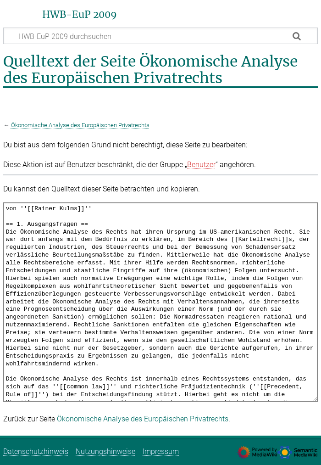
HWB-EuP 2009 (79, 15)
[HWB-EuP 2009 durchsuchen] (160, 36)
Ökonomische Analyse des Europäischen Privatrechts (80, 125)
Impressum (161, 451)
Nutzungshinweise (105, 451)
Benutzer (201, 164)
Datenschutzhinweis (35, 451)
